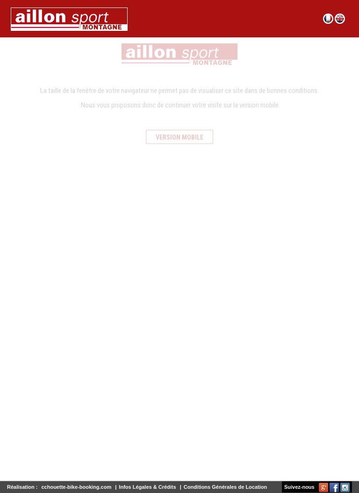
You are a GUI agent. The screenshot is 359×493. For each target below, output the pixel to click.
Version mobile (179, 134)
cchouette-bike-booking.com (76, 487)
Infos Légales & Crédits (147, 487)
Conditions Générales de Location (225, 487)
